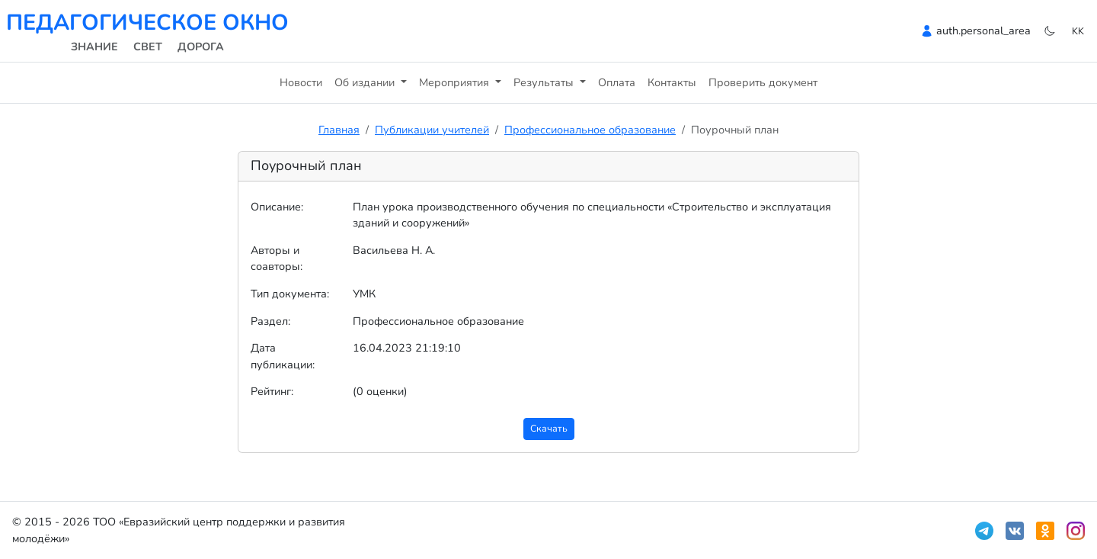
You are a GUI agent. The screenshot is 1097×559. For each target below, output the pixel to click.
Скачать (549, 428)
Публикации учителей (432, 129)
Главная (339, 129)
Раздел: (270, 321)
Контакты (672, 82)
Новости (301, 82)
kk (1078, 30)
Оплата (616, 82)
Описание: (277, 206)
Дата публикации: (283, 356)
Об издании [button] (366, 82)
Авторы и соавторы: (276, 259)
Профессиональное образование (590, 129)
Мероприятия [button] (455, 82)
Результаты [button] (545, 82)
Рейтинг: (272, 391)
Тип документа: (290, 293)
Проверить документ (762, 82)
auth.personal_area (983, 30)
